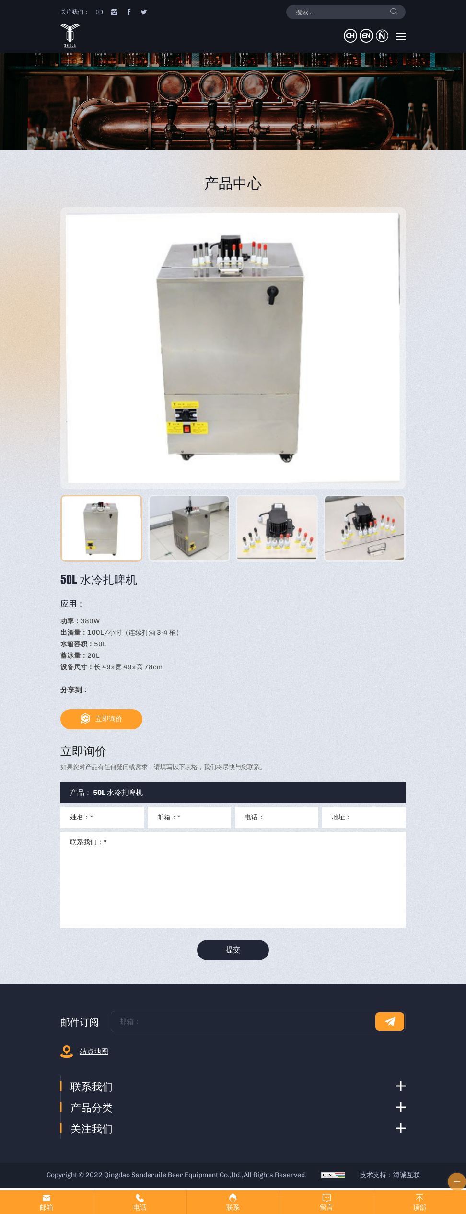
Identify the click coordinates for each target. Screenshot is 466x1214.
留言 (326, 1207)
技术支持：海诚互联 (390, 1177)
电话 (140, 1207)
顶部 (419, 1207)
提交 (233, 951)
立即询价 (111, 719)
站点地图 (94, 1054)
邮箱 (46, 1207)
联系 (233, 1207)
